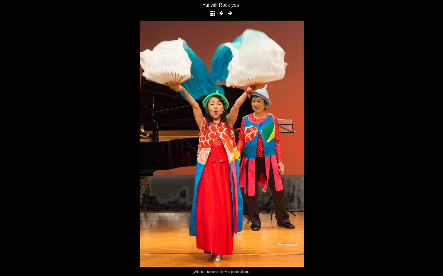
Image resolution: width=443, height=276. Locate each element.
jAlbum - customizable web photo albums (221, 272)
